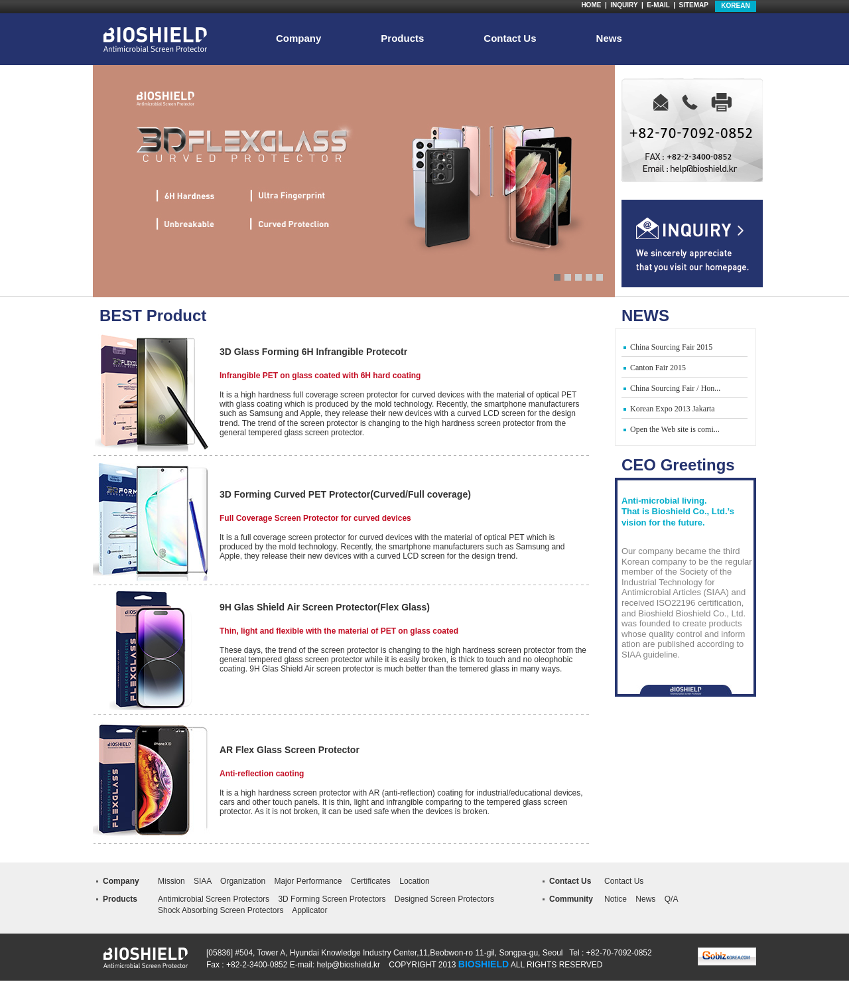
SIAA (203, 881)
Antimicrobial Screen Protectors (213, 899)
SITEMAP (693, 5)
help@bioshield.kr (348, 964)
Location (414, 881)
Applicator (309, 910)
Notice (615, 899)
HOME (591, 5)
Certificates (371, 881)
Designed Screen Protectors (444, 899)
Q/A (672, 899)
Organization (242, 881)
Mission (171, 881)
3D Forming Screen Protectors (331, 899)
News (609, 38)
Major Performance (308, 881)
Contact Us (510, 38)
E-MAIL (658, 5)
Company (298, 38)
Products (402, 38)
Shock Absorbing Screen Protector (218, 910)
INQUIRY (623, 5)
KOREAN (735, 5)
